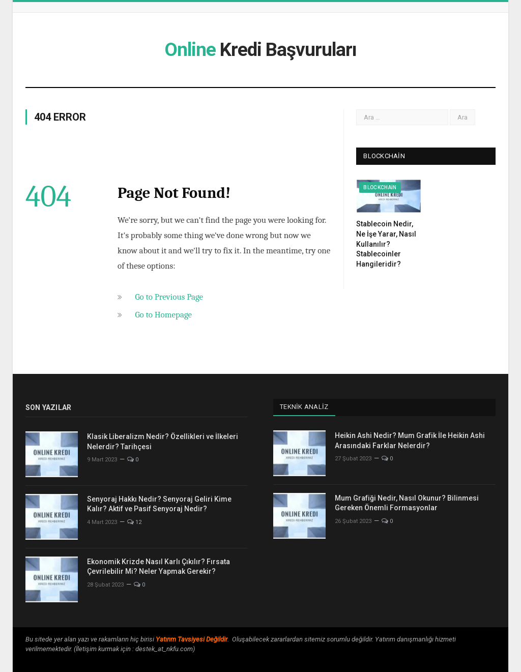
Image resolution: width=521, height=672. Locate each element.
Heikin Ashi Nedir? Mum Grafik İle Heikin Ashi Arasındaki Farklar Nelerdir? (410, 440)
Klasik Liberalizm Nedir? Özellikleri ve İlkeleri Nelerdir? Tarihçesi (162, 441)
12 (134, 522)
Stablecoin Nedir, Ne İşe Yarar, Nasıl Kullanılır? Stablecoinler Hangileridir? (386, 244)
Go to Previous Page (169, 297)
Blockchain (380, 187)
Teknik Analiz (304, 407)
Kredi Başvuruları (260, 50)
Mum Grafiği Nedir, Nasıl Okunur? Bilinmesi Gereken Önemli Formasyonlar (407, 503)
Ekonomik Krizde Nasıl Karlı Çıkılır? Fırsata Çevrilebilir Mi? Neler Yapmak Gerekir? (158, 567)
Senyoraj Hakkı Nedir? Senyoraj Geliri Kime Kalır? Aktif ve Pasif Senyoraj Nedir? (159, 504)
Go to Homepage (163, 314)
